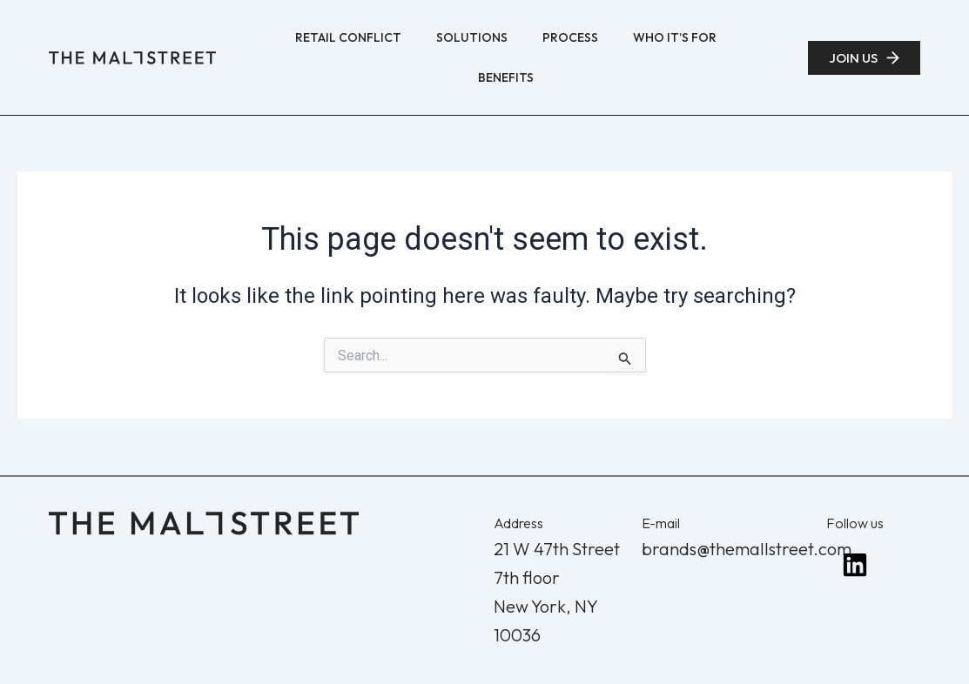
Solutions (472, 37)
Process (570, 37)
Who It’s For (675, 37)
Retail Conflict (348, 37)
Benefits (506, 77)
